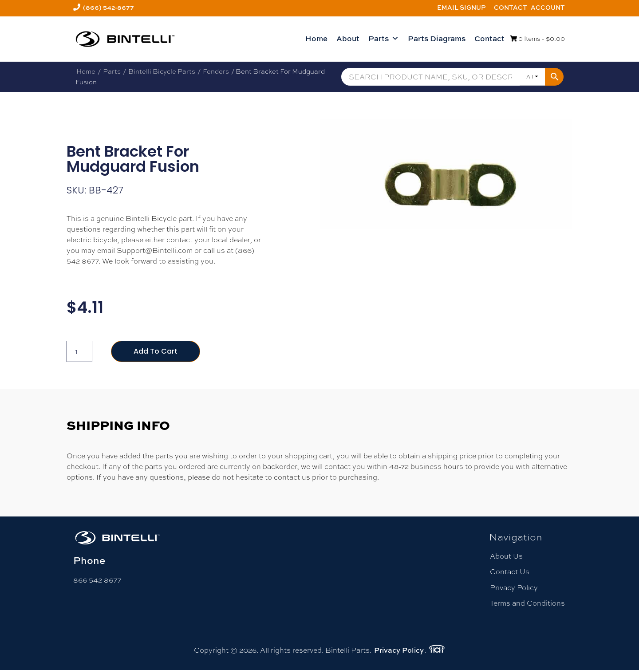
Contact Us (509, 571)
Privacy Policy (514, 587)
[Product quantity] (79, 351)
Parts (383, 38)
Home (316, 38)
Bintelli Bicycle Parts (161, 71)
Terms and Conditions (527, 603)
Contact (510, 7)
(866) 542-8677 (108, 7)
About (347, 38)
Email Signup (461, 7)
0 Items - (537, 39)
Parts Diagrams (436, 38)
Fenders (216, 71)
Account (548, 7)
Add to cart (156, 351)
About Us (506, 556)
